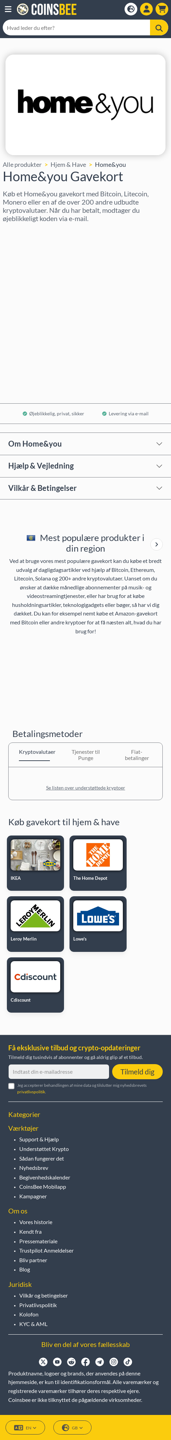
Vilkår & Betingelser (42, 488)
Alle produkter (22, 164)
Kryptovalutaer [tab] (34, 751)
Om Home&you (35, 443)
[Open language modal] (131, 9)
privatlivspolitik (31, 1091)
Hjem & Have (68, 164)
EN (25, 1427)
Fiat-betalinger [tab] (137, 754)
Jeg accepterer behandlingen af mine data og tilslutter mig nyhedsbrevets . (82, 1088)
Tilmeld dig (137, 1071)
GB (72, 1427)
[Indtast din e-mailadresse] (58, 1071)
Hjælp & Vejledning (41, 465)
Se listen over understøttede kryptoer (85, 788)
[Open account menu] (146, 9)
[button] (8, 9)
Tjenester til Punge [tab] (86, 754)
